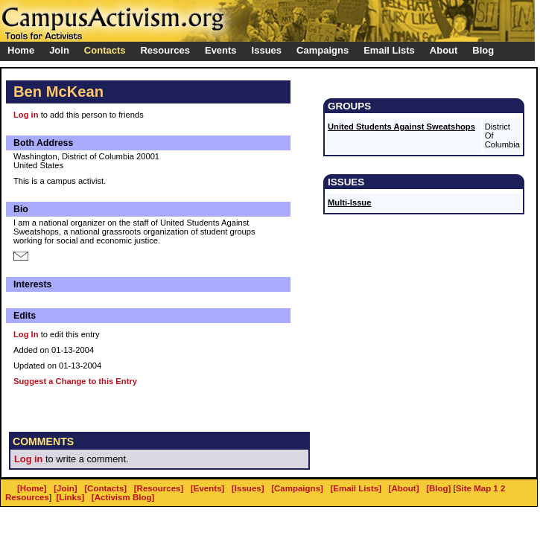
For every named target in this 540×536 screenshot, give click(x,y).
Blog (483, 50)
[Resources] (159, 488)
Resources (27, 497)
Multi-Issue (349, 202)
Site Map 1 (477, 488)
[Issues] (248, 488)
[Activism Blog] (123, 497)
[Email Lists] (356, 488)
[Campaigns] (297, 488)
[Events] (207, 488)
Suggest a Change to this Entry (75, 381)
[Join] (65, 488)
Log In (26, 334)
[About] (404, 488)
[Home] (32, 488)
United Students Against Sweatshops (401, 126)
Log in (26, 114)
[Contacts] (105, 488)
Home (20, 50)
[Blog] (438, 488)
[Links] (71, 497)
